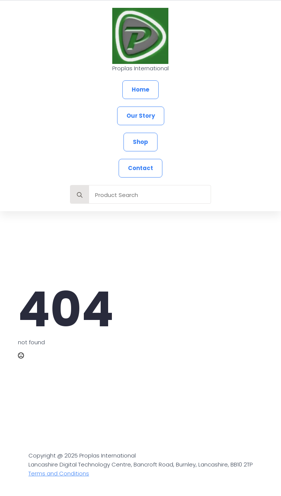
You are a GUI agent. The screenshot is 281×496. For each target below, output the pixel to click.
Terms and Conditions (58, 473)
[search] (79, 194)
